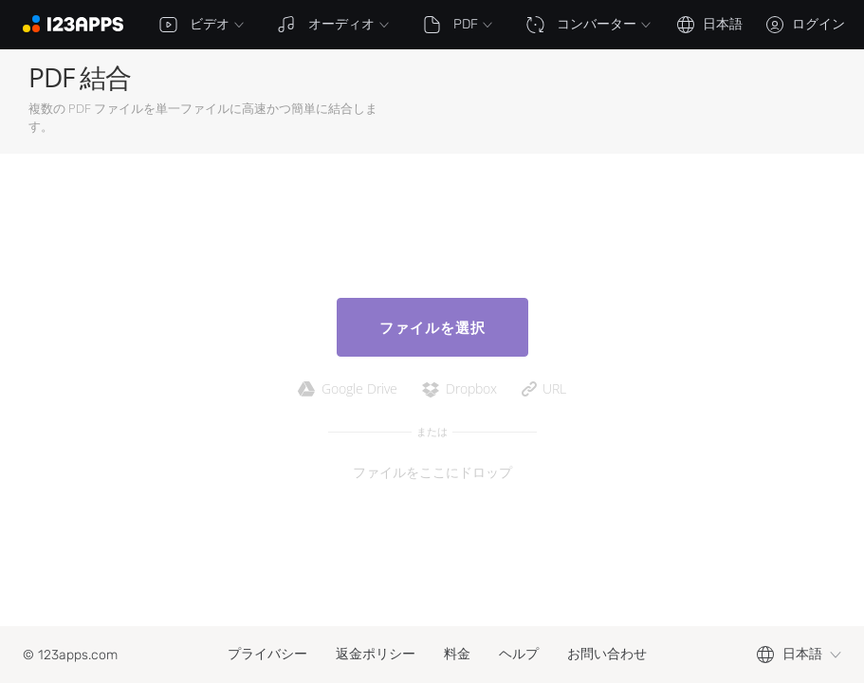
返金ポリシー (375, 654)
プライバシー (267, 654)
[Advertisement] (612, 101)
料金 (457, 654)
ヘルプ (519, 654)
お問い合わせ (607, 654)
